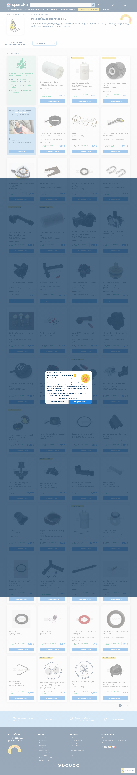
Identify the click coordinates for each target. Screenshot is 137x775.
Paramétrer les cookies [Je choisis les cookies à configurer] (57, 402)
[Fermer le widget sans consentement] (54, 372)
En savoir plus (65, 395)
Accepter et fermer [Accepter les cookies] (80, 402)
